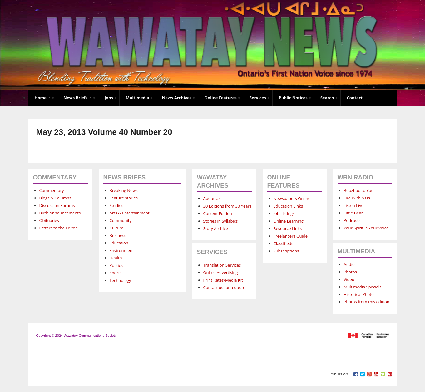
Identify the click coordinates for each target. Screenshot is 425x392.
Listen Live (353, 205)
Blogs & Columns (55, 198)
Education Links (288, 206)
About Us (212, 198)
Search (327, 97)
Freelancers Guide (291, 236)
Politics (116, 265)
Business (118, 235)
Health (116, 258)
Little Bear (353, 213)
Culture (117, 228)
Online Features (220, 97)
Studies (116, 205)
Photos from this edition (366, 302)
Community (120, 220)
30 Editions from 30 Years (227, 206)
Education (119, 243)
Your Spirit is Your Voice (366, 228)
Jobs (109, 97)
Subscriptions (286, 251)
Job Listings (284, 213)
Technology (120, 280)
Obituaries (49, 220)
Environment (122, 250)
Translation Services (222, 265)
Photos (350, 272)
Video (349, 279)
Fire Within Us (357, 198)
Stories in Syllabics (220, 221)
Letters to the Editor (58, 228)
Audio (349, 264)
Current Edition (217, 213)
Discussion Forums (57, 205)
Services (258, 97)
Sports (116, 273)
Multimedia (137, 97)
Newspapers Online (292, 198)
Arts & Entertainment (130, 213)
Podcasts (352, 220)
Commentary (51, 190)
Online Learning (289, 221)
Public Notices (293, 97)
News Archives (177, 97)
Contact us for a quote (224, 287)
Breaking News (124, 190)
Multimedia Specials (363, 287)
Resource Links (288, 228)
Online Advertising (220, 272)
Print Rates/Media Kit (223, 280)
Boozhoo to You (359, 190)
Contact (355, 97)
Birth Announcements (60, 213)
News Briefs (77, 97)
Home (43, 97)
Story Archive (215, 228)
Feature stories (124, 198)
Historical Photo (359, 294)
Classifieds (283, 243)
